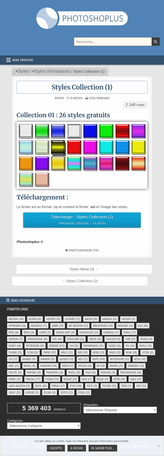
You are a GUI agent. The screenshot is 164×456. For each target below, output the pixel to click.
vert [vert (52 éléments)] (141, 386)
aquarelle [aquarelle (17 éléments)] (39, 325)
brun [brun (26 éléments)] (29, 332)
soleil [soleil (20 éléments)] (41, 386)
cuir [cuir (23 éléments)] (130, 339)
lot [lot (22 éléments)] (13, 359)
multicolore (85, 250)
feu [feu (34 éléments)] (130, 345)
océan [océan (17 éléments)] (67, 366)
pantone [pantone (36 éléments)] (34, 372)
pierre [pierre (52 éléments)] (15, 379)
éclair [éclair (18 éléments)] (49, 392)
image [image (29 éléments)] (115, 352)
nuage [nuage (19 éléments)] (29, 366)
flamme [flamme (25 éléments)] (15, 352)
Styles (23, 71)
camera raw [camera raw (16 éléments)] (65, 332)
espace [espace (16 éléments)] (114, 345)
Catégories (15, 420)
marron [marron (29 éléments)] (48, 359)
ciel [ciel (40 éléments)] (57, 339)
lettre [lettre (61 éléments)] (148, 352)
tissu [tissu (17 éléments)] (126, 386)
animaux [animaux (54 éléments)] (109, 319)
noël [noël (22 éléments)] (14, 366)
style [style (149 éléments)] (76, 386)
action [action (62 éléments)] (35, 319)
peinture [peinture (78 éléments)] (108, 372)
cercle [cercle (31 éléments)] (129, 332)
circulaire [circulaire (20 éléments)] (75, 339)
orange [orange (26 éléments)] (116, 366)
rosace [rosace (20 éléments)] (70, 379)
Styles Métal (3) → (84, 269)
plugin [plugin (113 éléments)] (52, 379)
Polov (61, 98)
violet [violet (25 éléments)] (14, 392)
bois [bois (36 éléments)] (13, 332)
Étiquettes (90, 405)
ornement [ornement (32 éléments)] (136, 366)
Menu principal (23, 60)
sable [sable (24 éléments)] (135, 379)
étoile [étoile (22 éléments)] (84, 392)
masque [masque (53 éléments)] (66, 359)
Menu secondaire (23, 300)
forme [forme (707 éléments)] (49, 352)
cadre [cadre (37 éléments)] (45, 332)
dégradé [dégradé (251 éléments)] (56, 345)
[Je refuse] (158, 446)
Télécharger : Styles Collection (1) (82, 220)
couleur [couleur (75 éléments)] (113, 339)
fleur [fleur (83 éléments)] (32, 352)
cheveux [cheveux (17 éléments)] (15, 339)
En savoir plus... (103, 448)
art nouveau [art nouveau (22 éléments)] (78, 325)
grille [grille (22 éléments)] (67, 352)
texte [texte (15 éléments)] (92, 386)
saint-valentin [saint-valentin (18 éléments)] (19, 386)
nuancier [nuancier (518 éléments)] (48, 366)
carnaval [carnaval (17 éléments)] (110, 332)
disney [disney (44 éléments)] (15, 345)
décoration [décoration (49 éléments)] (35, 345)
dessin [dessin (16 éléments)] (146, 339)
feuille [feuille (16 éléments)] (145, 345)
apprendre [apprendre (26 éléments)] (17, 325)
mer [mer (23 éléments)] (82, 359)
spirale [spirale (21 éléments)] (58, 386)
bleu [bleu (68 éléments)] (143, 325)
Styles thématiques (52, 71)
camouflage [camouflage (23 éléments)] (89, 332)
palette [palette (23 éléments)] (15, 372)
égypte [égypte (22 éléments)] (66, 392)
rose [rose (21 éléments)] (87, 379)
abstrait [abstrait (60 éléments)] (16, 319)
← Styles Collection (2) (80, 281)
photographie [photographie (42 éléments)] (130, 372)
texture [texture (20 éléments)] (109, 386)
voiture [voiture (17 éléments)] (32, 392)
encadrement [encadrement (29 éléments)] (93, 345)
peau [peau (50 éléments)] (90, 372)
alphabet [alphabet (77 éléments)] (72, 319)
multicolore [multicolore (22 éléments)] (119, 359)
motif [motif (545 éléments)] (98, 359)
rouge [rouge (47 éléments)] (102, 379)
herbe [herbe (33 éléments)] (98, 352)
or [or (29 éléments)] (101, 366)
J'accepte (56, 448)
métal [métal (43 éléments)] (140, 359)
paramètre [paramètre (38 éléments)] (54, 372)
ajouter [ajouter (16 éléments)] (53, 319)
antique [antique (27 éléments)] (128, 319)
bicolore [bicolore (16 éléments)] (125, 325)
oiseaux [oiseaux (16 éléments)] (85, 366)
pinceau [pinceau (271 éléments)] (33, 379)
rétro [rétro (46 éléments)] (119, 379)
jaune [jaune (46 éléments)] (131, 352)
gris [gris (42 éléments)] (83, 352)
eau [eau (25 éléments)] (73, 345)
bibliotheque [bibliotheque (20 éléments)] (103, 325)
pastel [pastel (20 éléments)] (74, 372)
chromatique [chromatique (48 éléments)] (38, 339)
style (96, 250)
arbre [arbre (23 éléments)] (58, 325)
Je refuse (76, 448)
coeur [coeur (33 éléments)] (95, 339)
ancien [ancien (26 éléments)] (91, 319)
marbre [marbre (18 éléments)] (29, 359)
